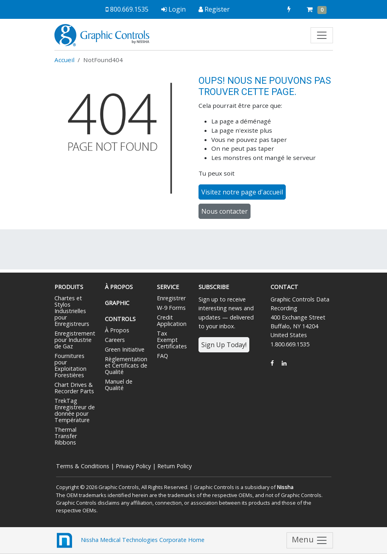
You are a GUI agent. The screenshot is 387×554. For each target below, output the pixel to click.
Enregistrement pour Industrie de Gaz (74, 340)
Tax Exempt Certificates (172, 340)
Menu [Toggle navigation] (310, 540)
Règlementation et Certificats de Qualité (126, 365)
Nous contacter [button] (224, 211)
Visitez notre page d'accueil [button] (242, 192)
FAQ (162, 356)
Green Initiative (124, 349)
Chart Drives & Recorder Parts (74, 388)
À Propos (117, 330)
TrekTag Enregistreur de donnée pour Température (74, 410)
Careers (115, 340)
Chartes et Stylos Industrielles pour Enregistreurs (71, 311)
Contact (284, 287)
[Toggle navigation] (322, 35)
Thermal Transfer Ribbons (65, 436)
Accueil (64, 60)
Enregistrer (171, 298)
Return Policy (174, 466)
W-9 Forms (171, 307)
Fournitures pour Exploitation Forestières (70, 365)
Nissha (285, 487)
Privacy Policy (133, 466)
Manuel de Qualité (118, 385)
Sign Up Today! (224, 344)
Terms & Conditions (82, 466)
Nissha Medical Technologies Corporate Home (129, 540)
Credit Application (171, 320)
